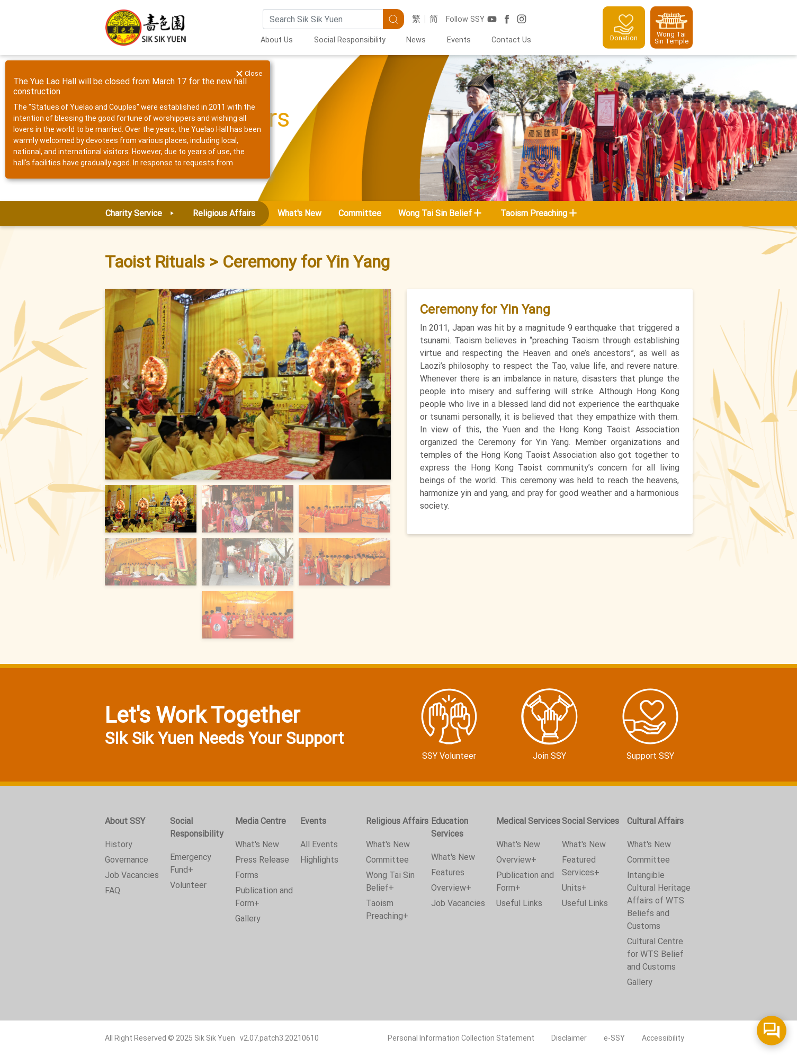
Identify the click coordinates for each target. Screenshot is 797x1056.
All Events (319, 844)
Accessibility (663, 1038)
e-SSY (614, 1038)
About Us (277, 40)
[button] (126, 384)
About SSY (125, 821)
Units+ (574, 888)
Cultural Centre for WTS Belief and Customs (655, 954)
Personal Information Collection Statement (461, 1038)
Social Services (590, 821)
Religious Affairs (397, 821)
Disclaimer (569, 1038)
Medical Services (528, 821)
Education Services (449, 827)
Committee (359, 213)
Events (459, 40)
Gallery (248, 918)
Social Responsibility (350, 40)
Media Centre (260, 821)
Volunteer (188, 885)
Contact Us (511, 40)
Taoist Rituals (155, 262)
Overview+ (451, 888)
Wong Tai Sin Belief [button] (435, 213)
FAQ (112, 890)
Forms (246, 875)
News (416, 40)
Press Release (262, 860)
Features (447, 872)
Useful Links (519, 903)
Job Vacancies (132, 875)
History (118, 844)
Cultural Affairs (655, 821)
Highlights (319, 860)
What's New (299, 213)
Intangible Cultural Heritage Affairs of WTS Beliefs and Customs (659, 900)
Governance (126, 860)
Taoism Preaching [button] (533, 213)
